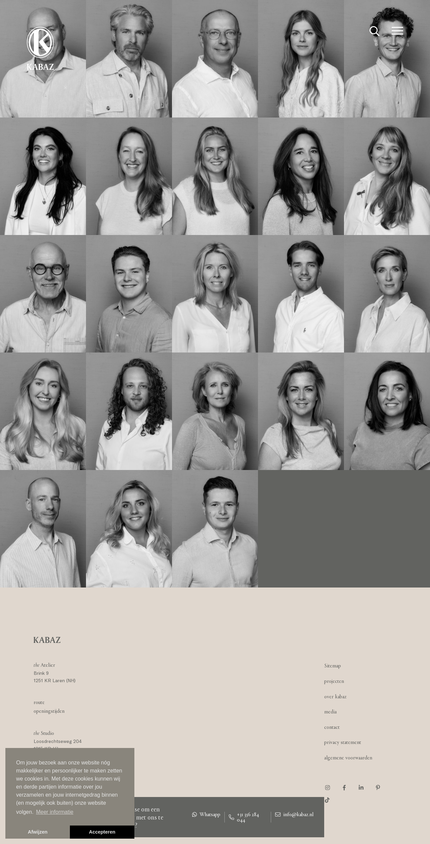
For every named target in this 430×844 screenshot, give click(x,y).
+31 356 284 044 (244, 817)
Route (39, 702)
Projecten (334, 681)
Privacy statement (342, 742)
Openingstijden (49, 710)
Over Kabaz (335, 696)
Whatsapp (206, 814)
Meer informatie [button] (54, 812)
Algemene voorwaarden (348, 757)
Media (330, 711)
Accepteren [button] (102, 832)
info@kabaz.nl (294, 814)
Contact (332, 727)
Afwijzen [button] (37, 832)
